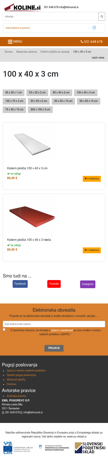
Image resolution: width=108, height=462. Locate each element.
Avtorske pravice (16, 396)
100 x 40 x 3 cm (86, 92)
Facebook (20, 284)
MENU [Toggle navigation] (15, 41)
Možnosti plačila (16, 379)
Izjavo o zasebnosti (62, 330)
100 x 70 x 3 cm (14, 101)
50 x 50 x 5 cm (39, 101)
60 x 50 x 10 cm (89, 101)
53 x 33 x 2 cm (37, 92)
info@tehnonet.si (69, 7)
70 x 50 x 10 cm (14, 109)
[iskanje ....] (51, 16)
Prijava (54, 348)
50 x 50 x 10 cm (63, 101)
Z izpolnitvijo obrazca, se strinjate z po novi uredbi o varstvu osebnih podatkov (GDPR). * (55, 332)
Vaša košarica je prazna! (17, 28)
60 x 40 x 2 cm (61, 92)
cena (101, 57)
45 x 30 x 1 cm (13, 92)
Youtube (54, 284)
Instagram (87, 284)
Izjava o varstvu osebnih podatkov (26, 370)
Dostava (11, 384)
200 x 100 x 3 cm (40, 109)
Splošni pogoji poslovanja (21, 375)
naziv (95, 57)
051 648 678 (51, 7)
